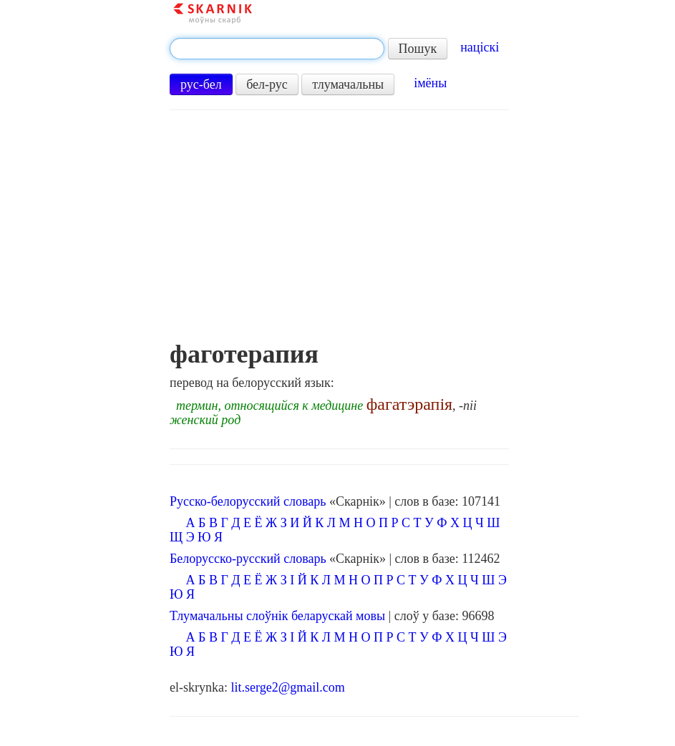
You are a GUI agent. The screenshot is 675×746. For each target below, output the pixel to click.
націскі (479, 47)
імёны (430, 83)
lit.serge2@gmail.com (288, 687)
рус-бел (201, 84)
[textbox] (277, 48)
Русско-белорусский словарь (248, 501)
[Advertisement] (339, 232)
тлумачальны (348, 84)
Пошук (418, 48)
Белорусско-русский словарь (248, 558)
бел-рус (267, 84)
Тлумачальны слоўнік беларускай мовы (277, 616)
